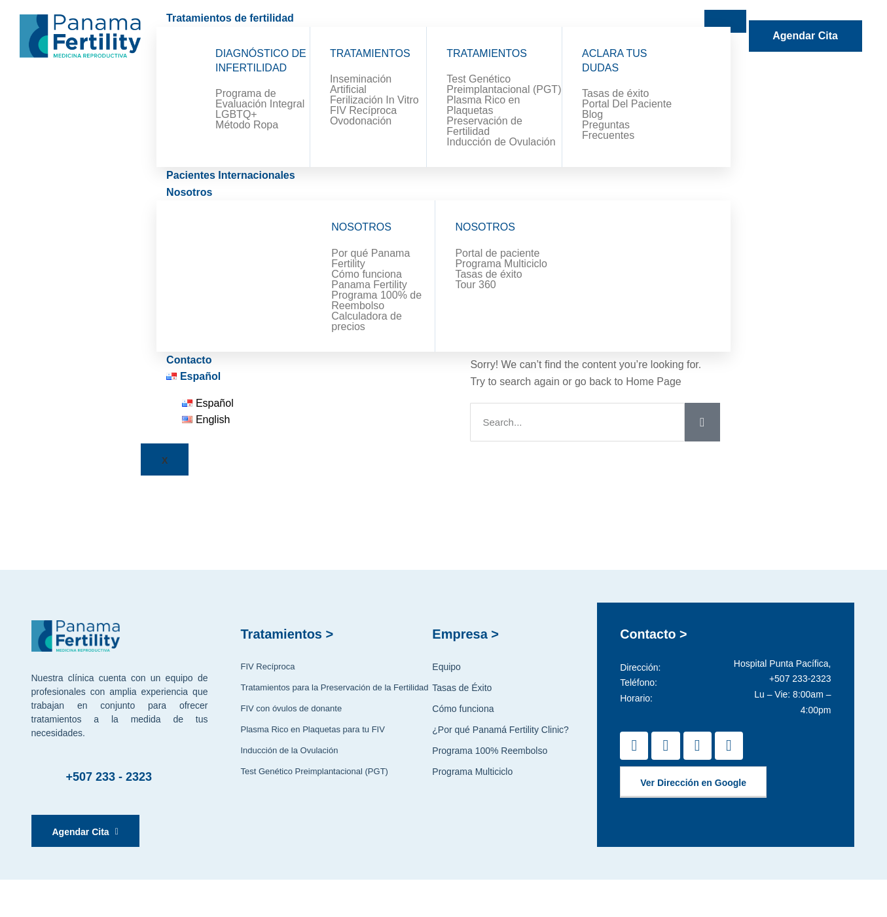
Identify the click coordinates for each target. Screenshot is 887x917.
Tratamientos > (286, 634)
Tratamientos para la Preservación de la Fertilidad (334, 687)
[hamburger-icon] (725, 21)
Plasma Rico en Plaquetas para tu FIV (312, 729)
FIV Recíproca (267, 666)
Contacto (188, 359)
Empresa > (465, 634)
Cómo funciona (463, 708)
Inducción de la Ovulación (289, 750)
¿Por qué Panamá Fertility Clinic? (500, 729)
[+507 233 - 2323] (44, 776)
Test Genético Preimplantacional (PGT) (314, 771)
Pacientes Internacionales (230, 175)
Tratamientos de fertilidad (230, 18)
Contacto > (654, 634)
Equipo (446, 667)
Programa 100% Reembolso (489, 750)
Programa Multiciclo (472, 771)
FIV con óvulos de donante (291, 708)
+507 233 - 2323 (109, 776)
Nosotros (189, 192)
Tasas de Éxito (462, 688)
